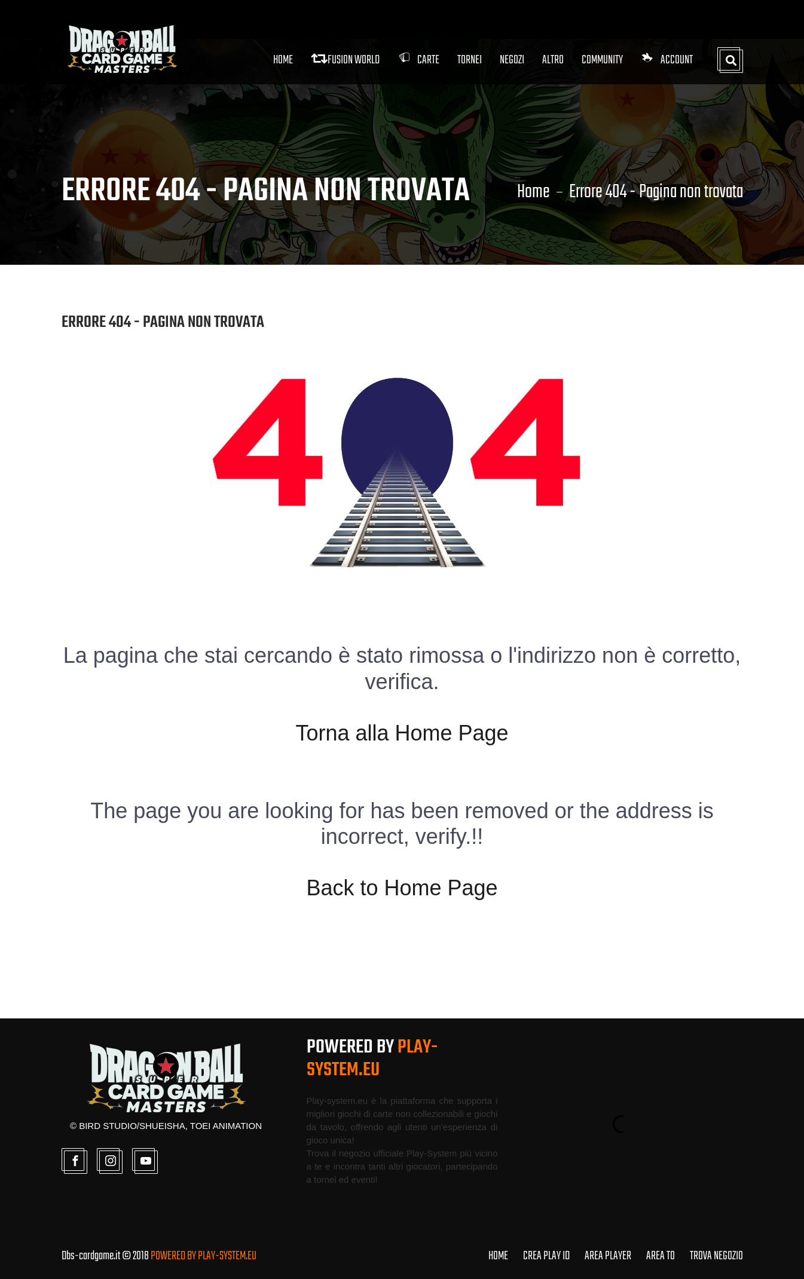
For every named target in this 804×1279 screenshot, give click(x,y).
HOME (498, 1256)
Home (283, 60)
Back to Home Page (401, 888)
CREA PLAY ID (546, 1256)
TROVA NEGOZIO (716, 1256)
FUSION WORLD (345, 60)
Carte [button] (418, 60)
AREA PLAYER (608, 1256)
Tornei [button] (469, 60)
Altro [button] (553, 60)
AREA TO (660, 1256)
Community (602, 60)
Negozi (512, 60)
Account (667, 60)
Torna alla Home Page (401, 733)
